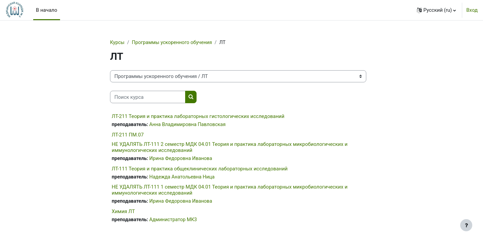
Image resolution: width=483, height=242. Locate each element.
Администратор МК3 (174, 221)
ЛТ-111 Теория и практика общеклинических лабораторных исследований (199, 169)
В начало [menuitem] (46, 10)
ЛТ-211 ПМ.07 (128, 135)
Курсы (117, 43)
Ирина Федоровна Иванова (182, 159)
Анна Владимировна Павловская (189, 125)
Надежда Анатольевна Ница (183, 178)
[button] (436, 10)
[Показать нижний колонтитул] (466, 225)
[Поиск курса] (147, 97)
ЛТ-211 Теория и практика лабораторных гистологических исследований (198, 117)
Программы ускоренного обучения (173, 43)
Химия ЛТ (123, 213)
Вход (472, 10)
